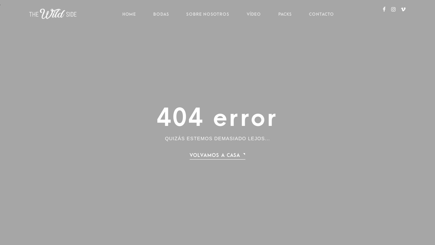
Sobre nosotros (207, 14)
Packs (285, 14)
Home (129, 14)
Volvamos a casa (215, 155)
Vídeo (254, 14)
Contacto (321, 14)
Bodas (161, 14)
